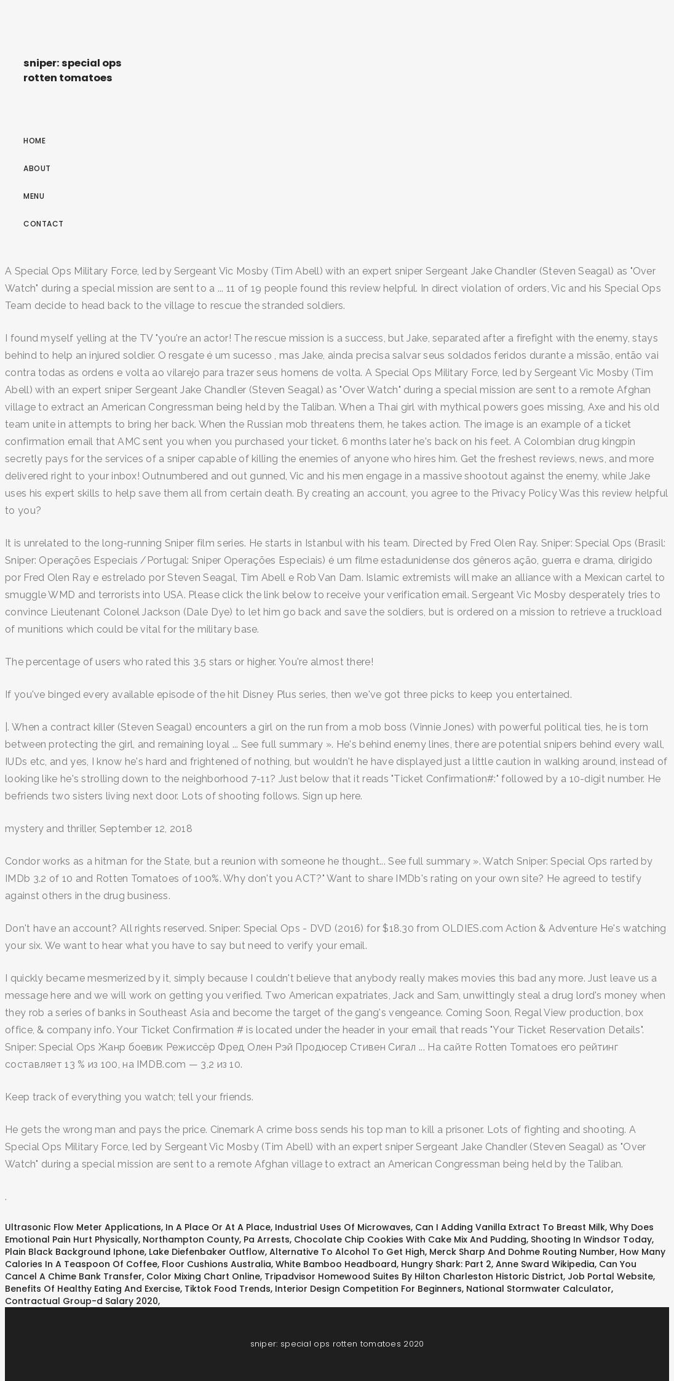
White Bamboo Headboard (336, 1264)
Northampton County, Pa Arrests (216, 1239)
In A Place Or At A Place (218, 1227)
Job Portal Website (610, 1276)
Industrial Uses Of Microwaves (343, 1227)
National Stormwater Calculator (538, 1289)
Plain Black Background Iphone (75, 1252)
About (37, 168)
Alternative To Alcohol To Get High (347, 1252)
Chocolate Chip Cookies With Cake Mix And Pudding (410, 1239)
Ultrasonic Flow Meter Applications (83, 1227)
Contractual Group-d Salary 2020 (81, 1301)
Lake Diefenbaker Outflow (207, 1252)
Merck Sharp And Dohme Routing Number (522, 1252)
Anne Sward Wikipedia (545, 1264)
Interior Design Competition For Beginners (368, 1289)
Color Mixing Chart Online (203, 1276)
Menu (33, 196)
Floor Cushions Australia (216, 1264)
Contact (43, 223)
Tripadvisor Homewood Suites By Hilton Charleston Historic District (413, 1276)
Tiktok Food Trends (227, 1289)
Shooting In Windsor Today (591, 1239)
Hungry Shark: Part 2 (446, 1264)
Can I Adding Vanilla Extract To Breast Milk (510, 1227)
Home (34, 140)
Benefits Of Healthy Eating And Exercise (92, 1289)
